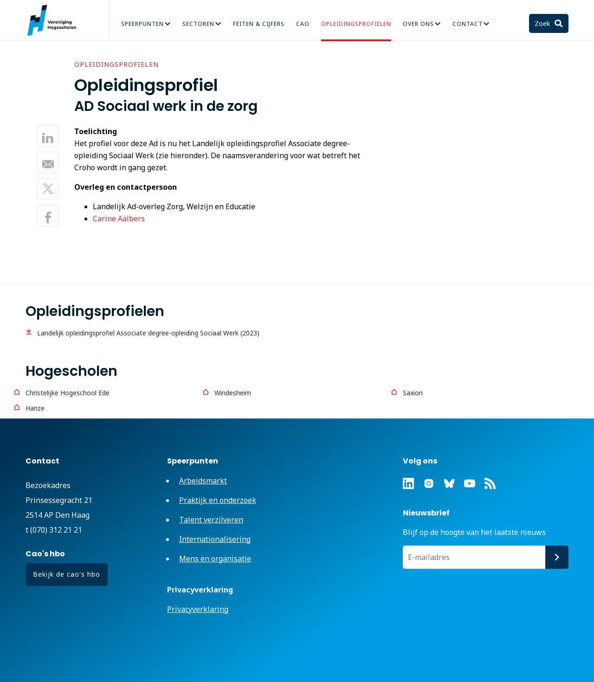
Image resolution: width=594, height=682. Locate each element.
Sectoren (198, 24)
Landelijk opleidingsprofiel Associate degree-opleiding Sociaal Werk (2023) (148, 332)
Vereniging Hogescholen (56, 20)
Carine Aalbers (119, 218)
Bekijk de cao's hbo (66, 574)
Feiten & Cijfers (258, 24)
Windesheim (232, 392)
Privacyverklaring (197, 609)
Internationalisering (215, 539)
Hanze (35, 408)
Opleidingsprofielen (356, 24)
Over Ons (418, 24)
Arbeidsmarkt (203, 481)
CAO (303, 24)
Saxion (413, 392)
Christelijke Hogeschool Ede (68, 392)
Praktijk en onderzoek (217, 500)
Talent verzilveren (211, 520)
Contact (467, 24)
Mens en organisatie (215, 558)
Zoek (543, 23)
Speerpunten (142, 24)
